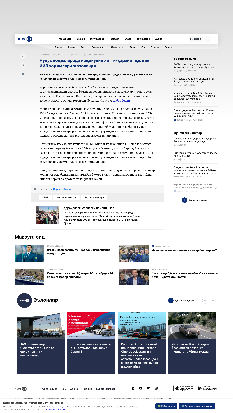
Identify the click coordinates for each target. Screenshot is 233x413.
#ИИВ (45, 197)
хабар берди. (122, 100)
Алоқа (74, 388)
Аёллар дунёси (137, 47)
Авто (83, 47)
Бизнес (168, 47)
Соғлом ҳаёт (98, 47)
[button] (205, 300)
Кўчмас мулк (117, 47)
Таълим (58, 47)
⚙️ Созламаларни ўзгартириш (197, 406)
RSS (64, 388)
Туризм (155, 47)
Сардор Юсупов (62, 189)
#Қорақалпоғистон (66, 197)
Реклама (87, 388)
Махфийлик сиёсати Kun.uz (53, 409)
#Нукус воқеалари (94, 197)
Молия (71, 47)
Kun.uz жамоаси (106, 388)
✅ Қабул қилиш (166, 406)
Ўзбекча (195, 38)
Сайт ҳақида (49, 388)
